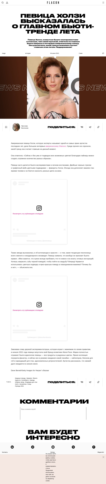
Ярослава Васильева (24, 127)
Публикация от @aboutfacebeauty (39, 337)
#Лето (17, 384)
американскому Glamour (56, 146)
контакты (5, 452)
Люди (3, 53)
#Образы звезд (19, 382)
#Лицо (29, 384)
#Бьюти (35, 378)
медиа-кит (100, 452)
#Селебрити (25, 380)
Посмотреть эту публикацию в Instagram (28, 214)
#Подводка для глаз (31, 382)
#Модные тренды (20, 378)
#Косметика (23, 384)
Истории (27, 53)
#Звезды (32, 380)
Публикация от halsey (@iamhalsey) (39, 241)
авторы (52, 452)
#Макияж (29, 378)
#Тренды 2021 (19, 386)
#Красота (18, 380)
